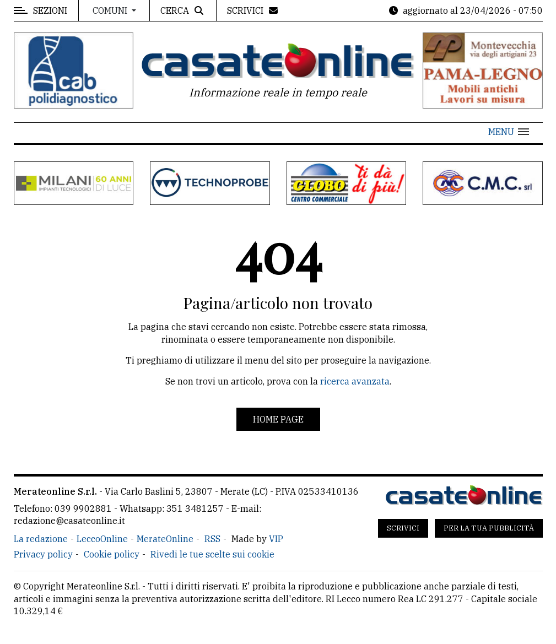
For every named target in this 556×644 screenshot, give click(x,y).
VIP (276, 538)
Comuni (111, 10)
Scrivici (403, 528)
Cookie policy (111, 554)
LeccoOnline (102, 538)
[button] (509, 131)
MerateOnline (165, 538)
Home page (278, 419)
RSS (212, 538)
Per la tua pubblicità (489, 528)
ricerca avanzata (355, 381)
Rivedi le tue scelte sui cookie (212, 554)
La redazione (41, 538)
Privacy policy (43, 554)
